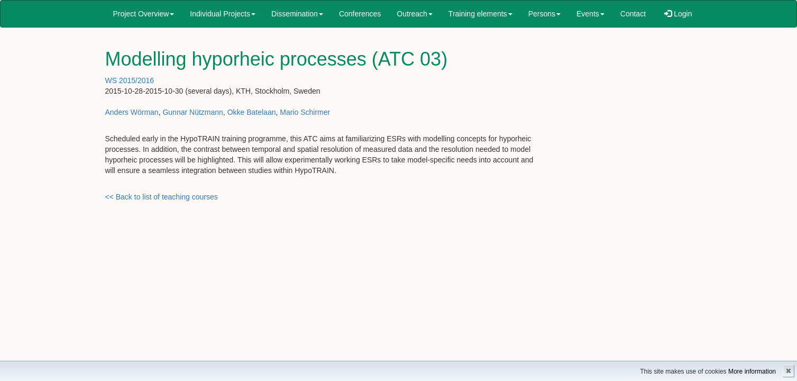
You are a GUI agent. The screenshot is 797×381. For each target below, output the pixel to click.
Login (678, 14)
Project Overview (144, 14)
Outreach (415, 14)
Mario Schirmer (305, 112)
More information (752, 371)
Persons (544, 14)
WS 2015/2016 (129, 80)
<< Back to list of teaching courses (161, 197)
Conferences (360, 14)
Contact (633, 14)
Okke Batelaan (251, 112)
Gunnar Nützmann (192, 112)
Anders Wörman (132, 112)
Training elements (480, 14)
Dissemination (297, 14)
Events (590, 14)
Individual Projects (222, 14)
